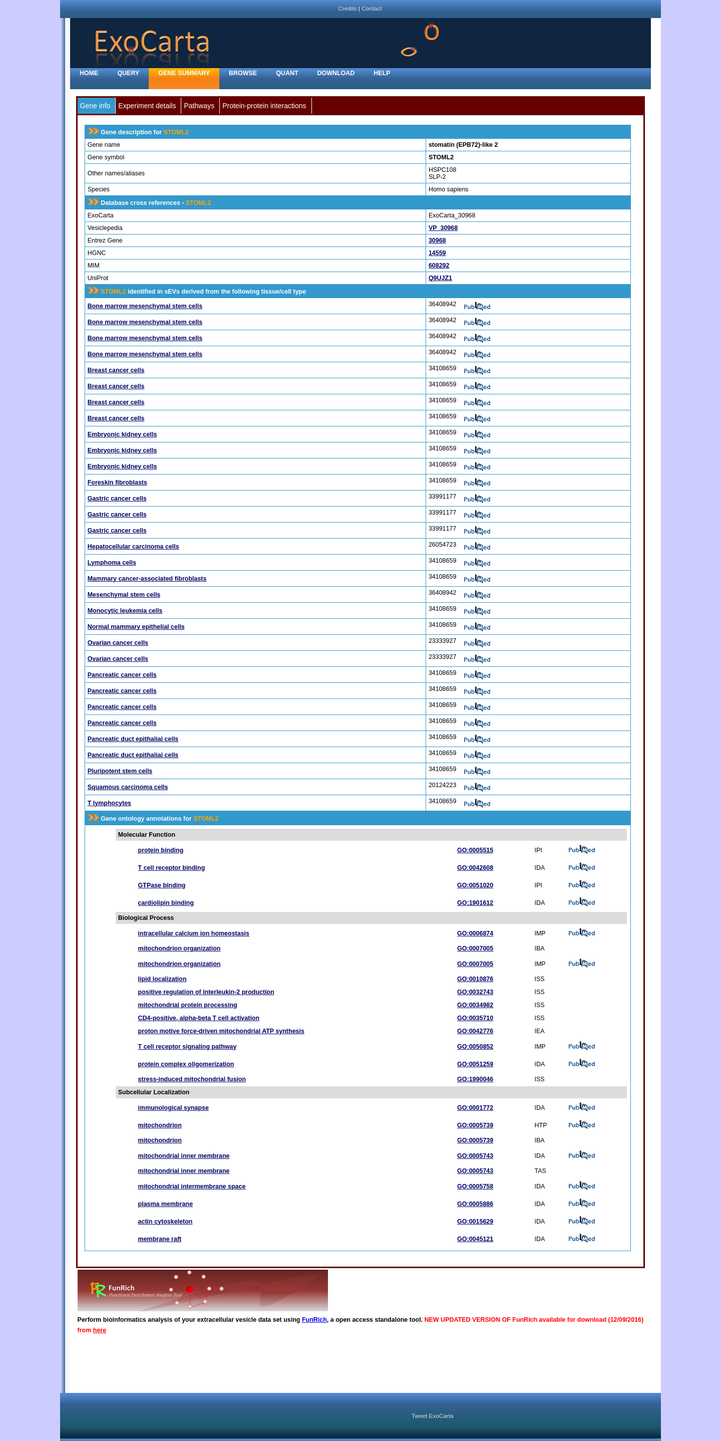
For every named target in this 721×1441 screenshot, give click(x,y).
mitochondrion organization (179, 948)
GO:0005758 (475, 1186)
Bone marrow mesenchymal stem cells (145, 306)
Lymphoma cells (112, 562)
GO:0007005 (475, 948)
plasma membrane (165, 1204)
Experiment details (147, 106)
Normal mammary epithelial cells (136, 626)
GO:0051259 (475, 1064)
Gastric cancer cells (117, 498)
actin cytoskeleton (165, 1221)
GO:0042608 (475, 867)
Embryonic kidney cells (122, 434)
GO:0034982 (475, 1005)
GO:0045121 (475, 1239)
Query (128, 73)
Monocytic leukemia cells (125, 610)
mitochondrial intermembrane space (192, 1186)
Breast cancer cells (116, 370)
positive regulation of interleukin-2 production (206, 992)
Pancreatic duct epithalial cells (133, 739)
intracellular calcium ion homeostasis (193, 933)
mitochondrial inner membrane (184, 1155)
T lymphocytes (109, 803)
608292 (439, 265)
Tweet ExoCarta (432, 1415)
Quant (287, 73)
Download (336, 73)
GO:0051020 (475, 885)
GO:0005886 (475, 1204)
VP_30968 (443, 227)
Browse (243, 73)
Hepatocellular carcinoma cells (133, 546)
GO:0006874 (475, 933)
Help (382, 73)
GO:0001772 (475, 1107)
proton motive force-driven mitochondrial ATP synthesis (221, 1031)
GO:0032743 (475, 992)
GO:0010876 (475, 979)
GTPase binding (162, 885)
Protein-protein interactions (264, 106)
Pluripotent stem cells (120, 771)
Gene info (95, 106)
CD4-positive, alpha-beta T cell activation (199, 1018)
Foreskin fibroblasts (117, 482)
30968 (437, 240)
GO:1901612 (475, 902)
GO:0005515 (475, 850)
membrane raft (160, 1239)
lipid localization (162, 979)
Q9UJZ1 (440, 278)
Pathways (199, 106)
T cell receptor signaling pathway (187, 1046)
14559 (437, 253)
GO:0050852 (475, 1046)
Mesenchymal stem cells (124, 594)
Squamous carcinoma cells (128, 787)
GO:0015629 (475, 1221)
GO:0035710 (475, 1018)
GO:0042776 (475, 1031)
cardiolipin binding (166, 902)
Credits (347, 8)
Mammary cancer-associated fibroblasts (147, 578)
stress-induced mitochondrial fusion (192, 1079)
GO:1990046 (475, 1079)
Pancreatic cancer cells (122, 674)
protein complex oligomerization (186, 1064)
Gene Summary (184, 73)
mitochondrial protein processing (187, 1005)
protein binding (161, 850)
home (89, 73)
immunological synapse (173, 1107)
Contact (372, 8)
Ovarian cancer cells (118, 642)
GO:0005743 (475, 1155)
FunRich (314, 1319)
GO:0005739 (475, 1125)
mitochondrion (160, 1125)
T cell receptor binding (171, 867)
